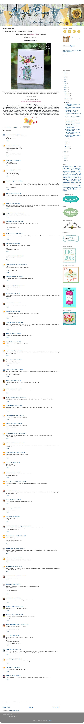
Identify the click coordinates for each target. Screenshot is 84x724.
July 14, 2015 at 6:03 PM (16, 557)
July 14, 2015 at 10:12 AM (15, 333)
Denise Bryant (9, 442)
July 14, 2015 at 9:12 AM (17, 322)
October (67, 96)
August (67, 100)
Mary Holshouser (10, 535)
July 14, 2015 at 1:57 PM (15, 499)
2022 (65, 77)
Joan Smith (9, 181)
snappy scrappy (10, 285)
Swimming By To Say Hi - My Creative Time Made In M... (71, 111)
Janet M (8, 423)
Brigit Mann (73, 36)
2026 (65, 72)
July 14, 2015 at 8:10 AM (17, 255)
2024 (65, 74)
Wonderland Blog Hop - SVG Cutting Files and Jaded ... (73, 117)
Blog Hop (73, 166)
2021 (65, 79)
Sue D (7, 472)
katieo (7, 333)
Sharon (8, 359)
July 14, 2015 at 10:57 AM (15, 380)
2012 (65, 155)
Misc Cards (74, 179)
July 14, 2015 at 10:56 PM (18, 606)
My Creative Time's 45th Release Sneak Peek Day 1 (72, 130)
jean (7, 490)
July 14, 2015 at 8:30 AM (19, 285)
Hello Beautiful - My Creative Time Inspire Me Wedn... (72, 133)
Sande (7, 649)
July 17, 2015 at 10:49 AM (15, 675)
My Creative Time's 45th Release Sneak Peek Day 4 (72, 120)
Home (31, 707)
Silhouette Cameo (74, 187)
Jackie (7, 203)
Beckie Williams (10, 397)
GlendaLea (8, 134)
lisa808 (8, 508)
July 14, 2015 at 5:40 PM (19, 548)
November (67, 95)
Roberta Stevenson (10, 433)
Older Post (56, 707)
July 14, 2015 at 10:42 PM (21, 575)
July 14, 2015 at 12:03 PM (16, 423)
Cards (72, 168)
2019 (65, 83)
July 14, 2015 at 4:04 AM (17, 134)
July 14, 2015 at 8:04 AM (14, 243)
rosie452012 (9, 415)
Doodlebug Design (76, 173)
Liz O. (7, 584)
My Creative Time (33, 34)
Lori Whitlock (66, 177)
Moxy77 (8, 193)
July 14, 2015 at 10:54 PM (15, 598)
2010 (65, 158)
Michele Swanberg (10, 481)
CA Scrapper (9, 221)
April (66, 143)
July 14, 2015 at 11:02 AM (16, 388)
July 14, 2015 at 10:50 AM (17, 369)
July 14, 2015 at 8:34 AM (14, 293)
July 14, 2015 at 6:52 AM (18, 221)
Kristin (7, 380)
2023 (65, 76)
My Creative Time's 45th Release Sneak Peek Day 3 (72, 123)
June (66, 139)
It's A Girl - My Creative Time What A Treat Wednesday (73, 136)
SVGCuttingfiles (66, 187)
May (66, 141)
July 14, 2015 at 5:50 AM (17, 181)
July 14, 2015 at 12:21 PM (19, 452)
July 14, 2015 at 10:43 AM (15, 359)
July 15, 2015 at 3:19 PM (16, 659)
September (68, 98)
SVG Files (70, 185)
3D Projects (66, 166)
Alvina (7, 598)
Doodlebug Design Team (69, 174)
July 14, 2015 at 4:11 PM (25, 526)
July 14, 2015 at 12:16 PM (21, 433)
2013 (65, 153)
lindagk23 (8, 350)
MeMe (7, 303)
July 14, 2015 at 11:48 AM (16, 405)
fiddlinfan (8, 659)
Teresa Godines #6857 (11, 624)
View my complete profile (74, 38)
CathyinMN (8, 322)
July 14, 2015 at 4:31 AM (14, 145)
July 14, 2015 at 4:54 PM (20, 535)
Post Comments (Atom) (14, 710)
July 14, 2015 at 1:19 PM (14, 472)
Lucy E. (8, 170)
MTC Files (68, 179)
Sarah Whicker (9, 548)
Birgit (7, 293)
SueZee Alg (9, 233)
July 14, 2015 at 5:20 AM (15, 170)
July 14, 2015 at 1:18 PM (14, 462)
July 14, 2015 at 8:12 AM (21, 264)
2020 (65, 81)
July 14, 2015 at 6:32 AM (15, 193)
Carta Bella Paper (76, 170)
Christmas (71, 171)
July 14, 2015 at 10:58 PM (18, 614)
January (67, 148)
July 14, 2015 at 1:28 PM (20, 481)
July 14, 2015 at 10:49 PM (15, 584)
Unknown (8, 405)
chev (7, 667)
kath (7, 145)
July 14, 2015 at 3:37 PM (14, 516)
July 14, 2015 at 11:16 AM (19, 397)
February (67, 146)
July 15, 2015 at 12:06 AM (13, 635)
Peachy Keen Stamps (69, 182)
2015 (65, 91)
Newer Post (6, 707)
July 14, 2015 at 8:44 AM (14, 303)
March (66, 144)
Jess (7, 243)
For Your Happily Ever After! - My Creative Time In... (72, 105)
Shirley (8, 160)
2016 (65, 89)
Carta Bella (77, 168)
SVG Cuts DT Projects (71, 184)
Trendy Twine (72, 189)
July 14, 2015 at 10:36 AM (17, 350)
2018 (65, 85)
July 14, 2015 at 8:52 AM (14, 311)
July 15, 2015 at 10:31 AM (15, 649)
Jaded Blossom (77, 176)
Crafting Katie (9, 276)
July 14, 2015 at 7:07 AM (17, 233)
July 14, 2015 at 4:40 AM (15, 160)
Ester (7, 311)
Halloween (69, 176)
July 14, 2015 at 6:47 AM (18, 213)
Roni (7, 516)
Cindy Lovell (9, 213)
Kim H (7, 675)
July (66, 102)
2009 (65, 160)
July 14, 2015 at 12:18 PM (19, 442)
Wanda (8, 388)
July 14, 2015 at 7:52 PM (16, 566)
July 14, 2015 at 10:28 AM (15, 341)
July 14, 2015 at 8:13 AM (18, 276)
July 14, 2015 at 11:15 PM (23, 624)
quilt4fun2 (8, 369)
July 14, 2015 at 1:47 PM (14, 490)
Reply (7, 140)
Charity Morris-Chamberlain (13, 526)
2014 (65, 151)
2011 (65, 156)
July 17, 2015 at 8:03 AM (14, 667)
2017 (65, 87)
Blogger (50, 720)
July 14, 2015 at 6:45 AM (15, 203)
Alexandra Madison (10, 264)
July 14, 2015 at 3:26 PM (15, 508)
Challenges (65, 171)
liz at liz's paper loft (10, 575)
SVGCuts (78, 186)
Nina (7, 462)
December (67, 93)
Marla (7, 341)
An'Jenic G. (9, 606)
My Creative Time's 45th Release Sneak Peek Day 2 (72, 127)
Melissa (8, 499)
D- (6, 635)
